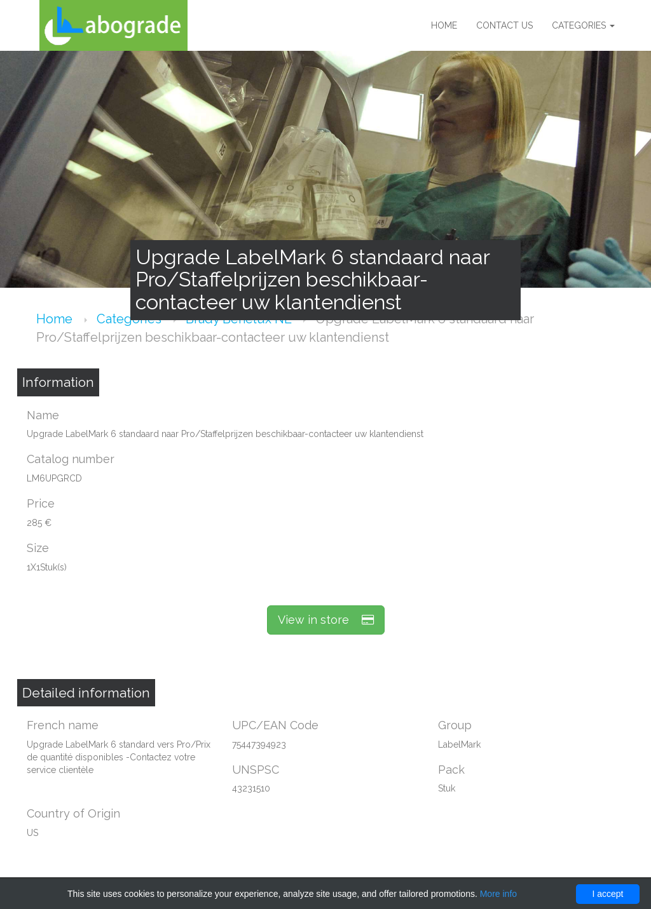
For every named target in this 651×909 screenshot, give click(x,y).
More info (498, 894)
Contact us (504, 25)
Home (444, 25)
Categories (583, 25)
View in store (326, 619)
